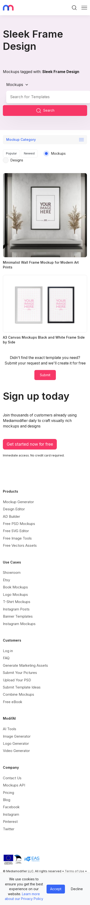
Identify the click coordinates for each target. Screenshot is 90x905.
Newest (29, 153)
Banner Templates (18, 616)
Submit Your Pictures (20, 672)
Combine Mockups (18, 694)
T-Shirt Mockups (16, 601)
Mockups (14, 84)
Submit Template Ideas (22, 687)
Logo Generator (16, 743)
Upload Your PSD (17, 680)
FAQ (6, 658)
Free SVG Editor (16, 531)
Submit (45, 375)
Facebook (11, 807)
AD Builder (11, 516)
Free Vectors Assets (20, 545)
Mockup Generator (18, 502)
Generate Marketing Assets (25, 665)
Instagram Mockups (19, 623)
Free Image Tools (17, 538)
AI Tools (9, 729)
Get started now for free (30, 444)
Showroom (12, 572)
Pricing (8, 792)
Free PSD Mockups (19, 523)
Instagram (11, 814)
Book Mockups (15, 587)
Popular (11, 153)
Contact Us (12, 778)
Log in (8, 651)
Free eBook (12, 702)
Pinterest (10, 821)
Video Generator (16, 750)
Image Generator (17, 736)
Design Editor (14, 509)
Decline (77, 889)
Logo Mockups (15, 594)
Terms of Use (74, 871)
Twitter (8, 829)
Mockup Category (21, 139)
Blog (6, 799)
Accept (55, 889)
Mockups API (14, 785)
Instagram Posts (16, 609)
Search (45, 111)
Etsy (6, 580)
